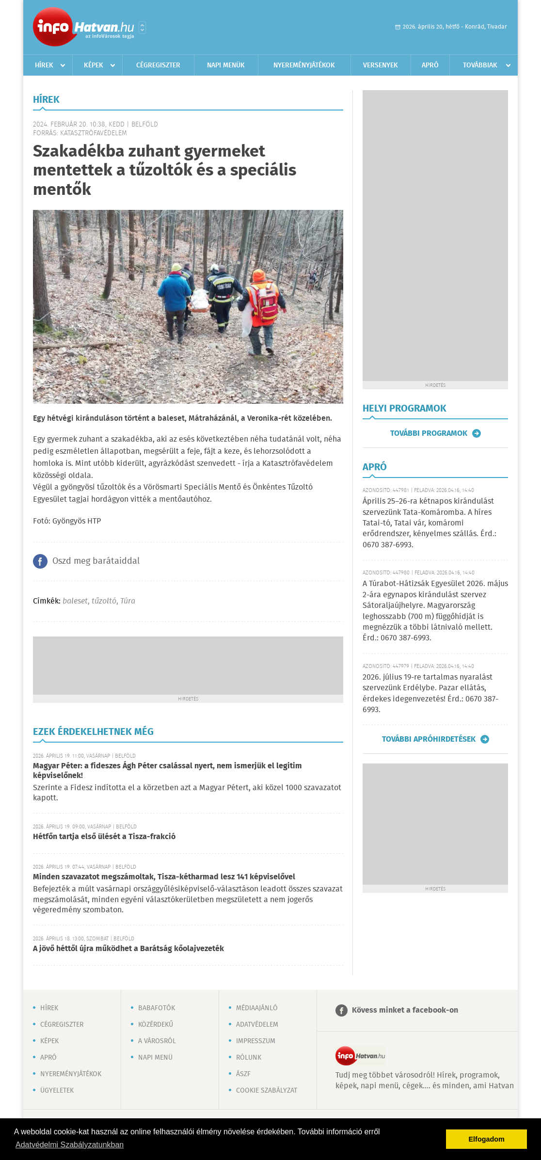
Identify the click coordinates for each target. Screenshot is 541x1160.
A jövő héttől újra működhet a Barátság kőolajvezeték (128, 949)
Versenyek (380, 65)
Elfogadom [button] (487, 1139)
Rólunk (248, 1057)
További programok (428, 433)
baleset (75, 601)
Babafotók (156, 1008)
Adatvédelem (257, 1024)
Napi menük (226, 65)
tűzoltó (104, 601)
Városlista (142, 27)
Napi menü (155, 1057)
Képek (93, 65)
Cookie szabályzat (266, 1090)
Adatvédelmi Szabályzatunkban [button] (70, 1145)
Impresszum (255, 1041)
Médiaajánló (257, 1008)
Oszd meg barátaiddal (96, 561)
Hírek (44, 65)
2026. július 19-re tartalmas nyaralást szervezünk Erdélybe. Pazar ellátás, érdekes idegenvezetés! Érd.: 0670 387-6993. (430, 693)
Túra (127, 601)
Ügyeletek (57, 1090)
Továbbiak (480, 65)
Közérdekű (155, 1024)
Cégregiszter (158, 65)
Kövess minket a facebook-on (405, 1010)
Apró (430, 65)
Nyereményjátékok (304, 65)
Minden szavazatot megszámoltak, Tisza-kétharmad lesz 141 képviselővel (164, 877)
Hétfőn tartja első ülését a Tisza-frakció (104, 837)
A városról (157, 1041)
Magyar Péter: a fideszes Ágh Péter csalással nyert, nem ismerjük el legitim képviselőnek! (167, 771)
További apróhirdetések (429, 739)
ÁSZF (243, 1074)
